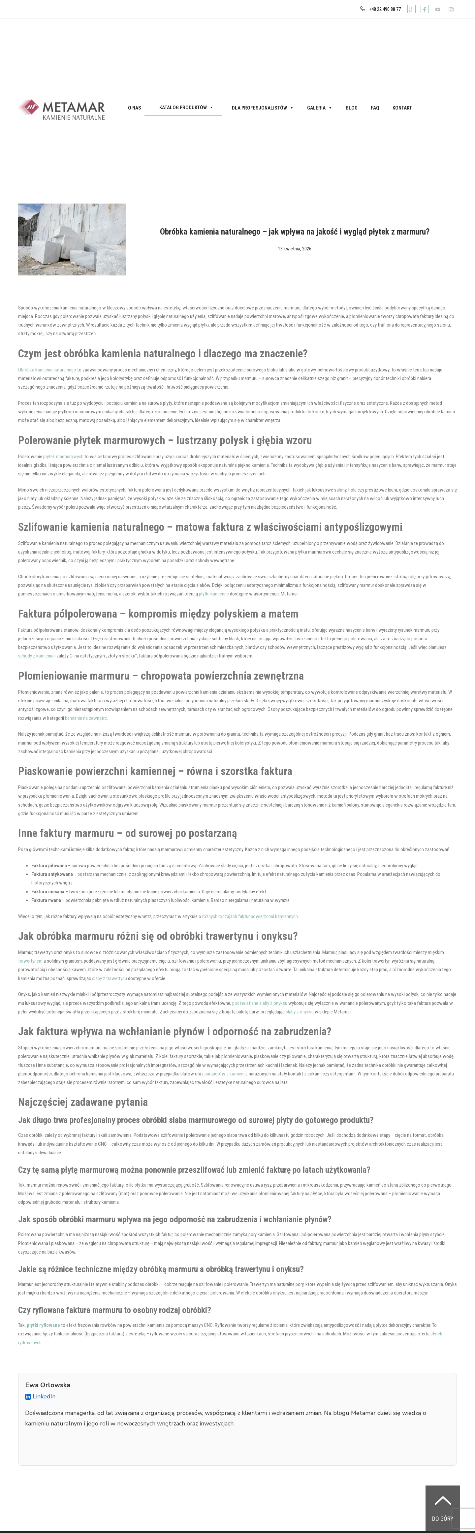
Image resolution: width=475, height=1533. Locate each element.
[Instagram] (451, 9)
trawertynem (30, 961)
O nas (134, 108)
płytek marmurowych (63, 457)
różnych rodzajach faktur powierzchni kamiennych (250, 916)
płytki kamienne (214, 594)
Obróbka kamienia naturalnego (47, 370)
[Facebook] (425, 9)
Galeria (319, 108)
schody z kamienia (35, 656)
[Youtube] (438, 9)
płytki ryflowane (43, 1325)
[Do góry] (443, 1500)
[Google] (411, 9)
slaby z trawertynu (109, 978)
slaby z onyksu (300, 1012)
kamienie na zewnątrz (86, 718)
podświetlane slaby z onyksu (259, 1003)
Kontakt (402, 108)
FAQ (375, 108)
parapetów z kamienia (226, 1074)
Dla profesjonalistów (263, 108)
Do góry (443, 1518)
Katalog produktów (186, 108)
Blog (352, 108)
